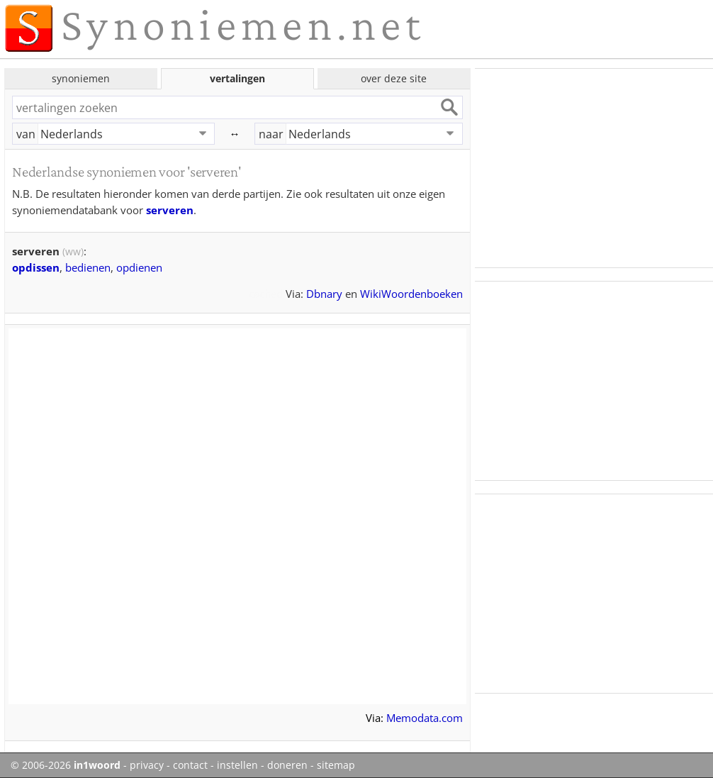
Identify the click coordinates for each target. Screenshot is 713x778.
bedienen (88, 267)
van (25, 134)
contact (190, 765)
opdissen (36, 267)
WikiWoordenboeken (411, 294)
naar (271, 134)
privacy (147, 765)
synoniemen (81, 78)
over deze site (394, 78)
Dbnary (324, 294)
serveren (169, 210)
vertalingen (237, 78)
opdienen (139, 267)
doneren (287, 765)
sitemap (336, 765)
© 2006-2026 (65, 765)
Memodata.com (424, 718)
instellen (237, 765)
